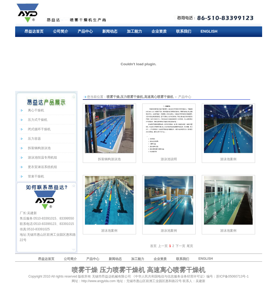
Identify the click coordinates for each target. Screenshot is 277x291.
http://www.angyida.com (98, 281)
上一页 (163, 246)
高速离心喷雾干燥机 (158, 97)
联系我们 (183, 31)
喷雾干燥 (113, 97)
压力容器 (34, 139)
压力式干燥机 (37, 120)
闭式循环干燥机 (39, 129)
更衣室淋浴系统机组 (42, 167)
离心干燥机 (36, 110)
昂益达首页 (34, 31)
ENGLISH (209, 31)
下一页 (180, 246)
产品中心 (85, 31)
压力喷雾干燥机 (131, 97)
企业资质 (159, 31)
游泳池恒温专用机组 (42, 157)
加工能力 (134, 31)
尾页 (190, 246)
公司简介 (60, 31)
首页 (153, 246)
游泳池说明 (169, 159)
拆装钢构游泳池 (39, 148)
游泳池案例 (228, 159)
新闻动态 (109, 31)
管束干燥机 (36, 176)
